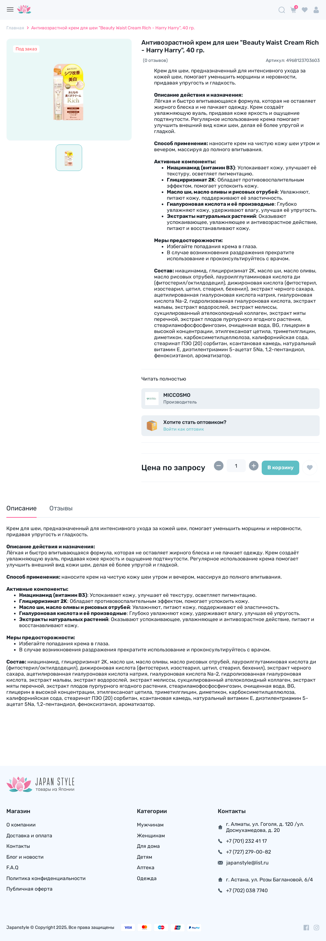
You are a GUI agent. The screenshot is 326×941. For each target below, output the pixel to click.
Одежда (147, 879)
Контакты (18, 846)
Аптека (145, 868)
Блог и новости (25, 857)
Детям (144, 857)
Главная (15, 28)
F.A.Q (12, 868)
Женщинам (151, 836)
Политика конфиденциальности (46, 879)
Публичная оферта (29, 890)
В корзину (280, 467)
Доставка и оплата (29, 836)
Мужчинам (150, 825)
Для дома (148, 846)
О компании (21, 825)
